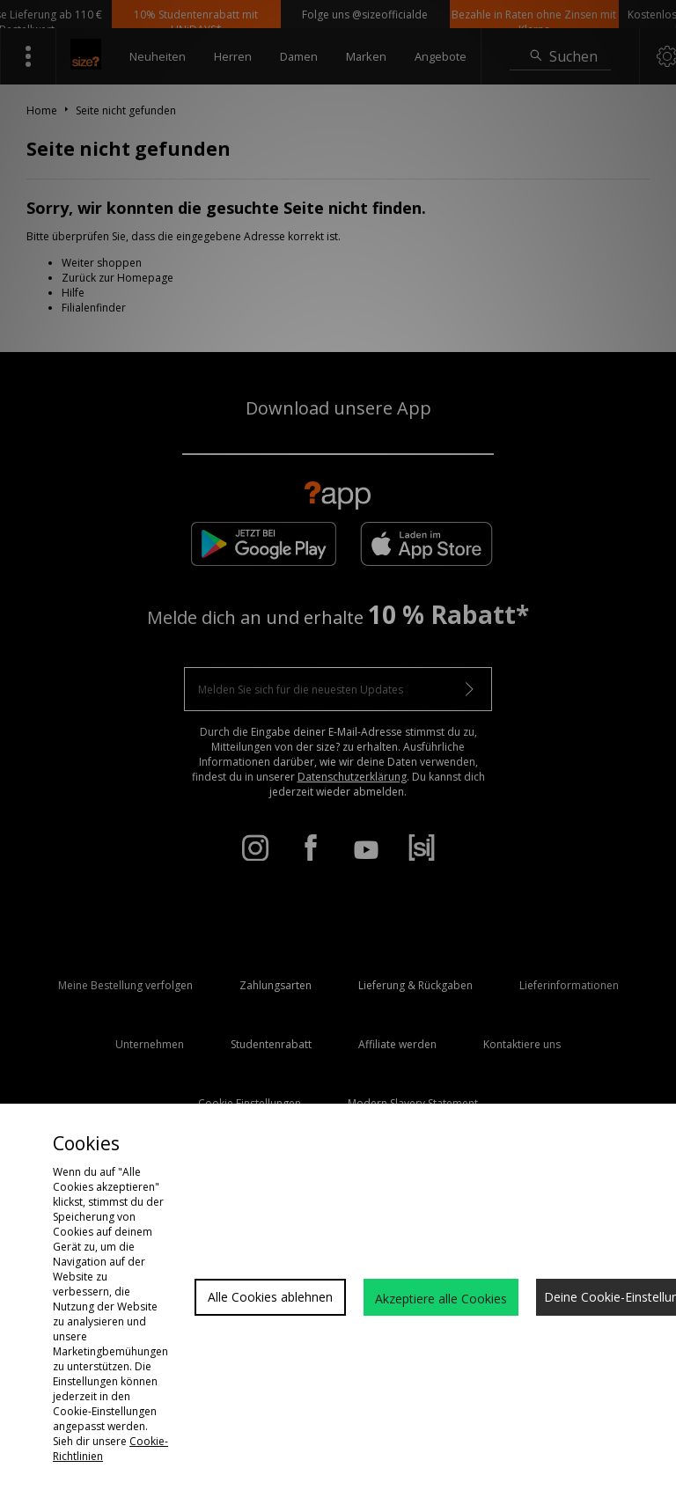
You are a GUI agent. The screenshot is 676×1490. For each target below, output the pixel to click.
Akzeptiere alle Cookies (441, 1298)
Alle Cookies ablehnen (270, 1296)
